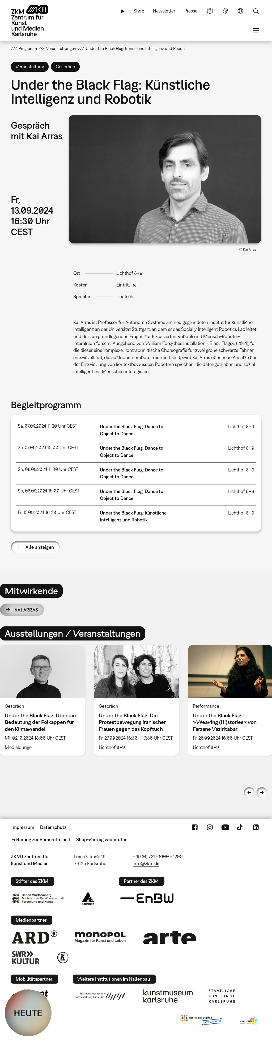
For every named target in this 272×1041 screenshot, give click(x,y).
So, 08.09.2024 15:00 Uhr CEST (48, 491)
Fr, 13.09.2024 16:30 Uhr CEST (47, 512)
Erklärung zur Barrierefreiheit (40, 839)
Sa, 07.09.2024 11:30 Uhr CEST (47, 426)
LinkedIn (255, 827)
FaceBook (194, 827)
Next (262, 792)
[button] (165, 179)
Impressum (22, 827)
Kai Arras (26, 610)
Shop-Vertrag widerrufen (102, 839)
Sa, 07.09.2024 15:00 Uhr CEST (48, 447)
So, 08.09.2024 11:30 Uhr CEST (48, 469)
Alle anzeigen (40, 547)
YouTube (225, 827)
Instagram (210, 827)
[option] (136, 700)
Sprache (240, 11)
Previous (249, 792)
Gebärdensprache (225, 11)
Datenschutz (53, 827)
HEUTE (28, 1013)
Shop (139, 11)
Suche (255, 11)
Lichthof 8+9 (129, 273)
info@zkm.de (146, 863)
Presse (190, 11)
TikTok (240, 827)
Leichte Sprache (210, 11)
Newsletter (164, 11)
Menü (255, 30)
